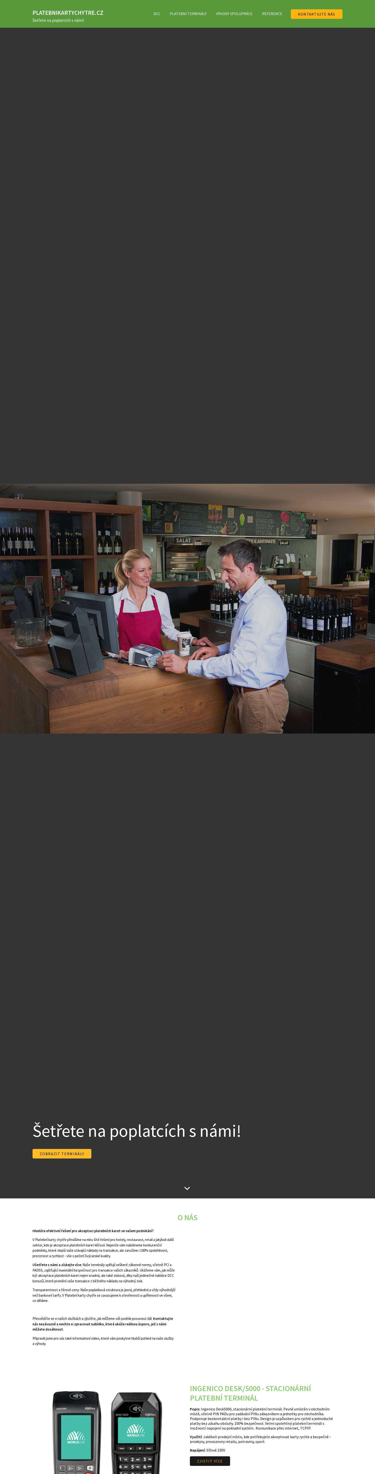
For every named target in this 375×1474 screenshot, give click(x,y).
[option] (187, 608)
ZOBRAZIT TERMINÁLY (62, 1153)
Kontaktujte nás (316, 14)
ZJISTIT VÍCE (210, 1461)
